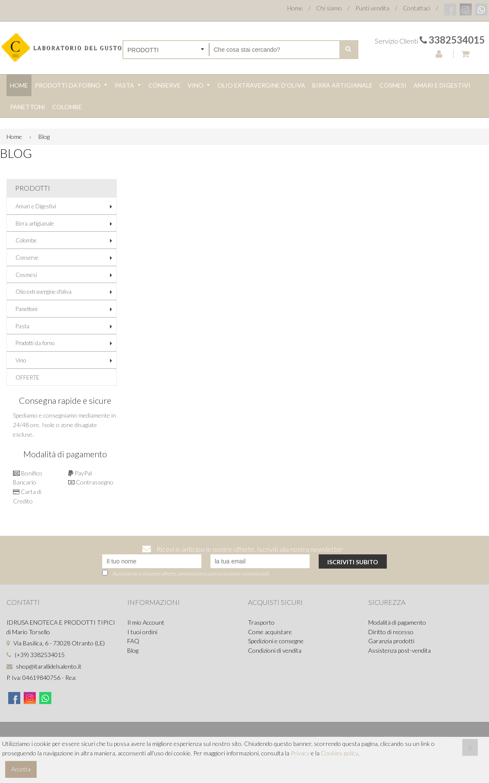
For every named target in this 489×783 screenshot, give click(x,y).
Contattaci (416, 8)
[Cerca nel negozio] (274, 49)
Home (295, 8)
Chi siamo (329, 8)
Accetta (21, 769)
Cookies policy (339, 753)
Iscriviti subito (352, 562)
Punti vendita (372, 8)
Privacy (300, 753)
